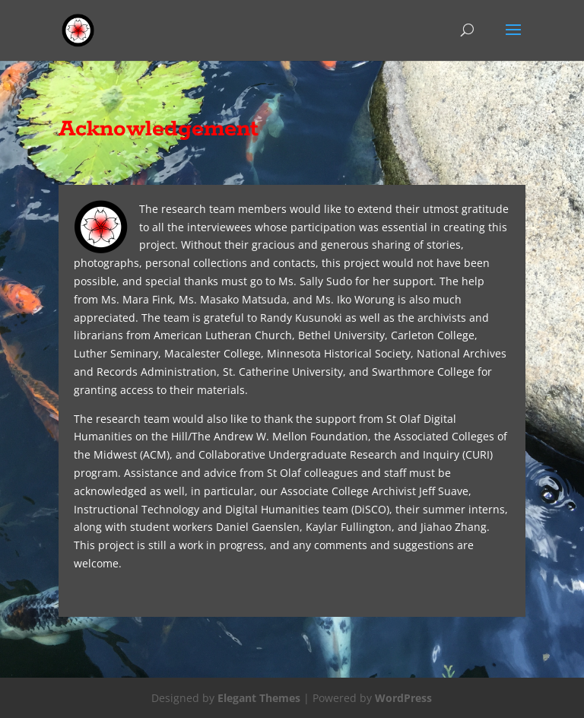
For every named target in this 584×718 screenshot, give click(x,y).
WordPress (403, 698)
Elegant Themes (258, 698)
